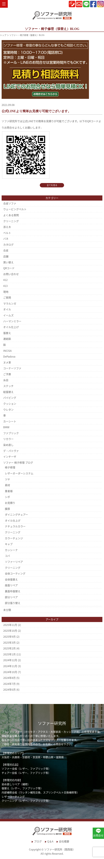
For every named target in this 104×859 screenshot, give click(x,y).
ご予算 (7, 374)
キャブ (9, 544)
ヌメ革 (7, 362)
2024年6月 (9, 689)
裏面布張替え (12, 591)
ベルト (7, 233)
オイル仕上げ (11, 327)
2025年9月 (9, 636)
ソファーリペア (14, 562)
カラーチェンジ (14, 538)
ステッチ (8, 386)
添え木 (7, 227)
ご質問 (7, 297)
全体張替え (11, 579)
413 (5, 286)
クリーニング (11, 221)
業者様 (9, 491)
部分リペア (11, 597)
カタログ (8, 244)
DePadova (9, 356)
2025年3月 (9, 642)
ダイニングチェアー (16, 514)
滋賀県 (60, 757)
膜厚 (7, 509)
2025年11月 (10, 625)
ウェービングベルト (15, 209)
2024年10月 (10, 672)
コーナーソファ (12, 368)
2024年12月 (10, 660)
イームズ (8, 315)
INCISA (7, 351)
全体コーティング (15, 573)
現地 (5, 292)
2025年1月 (9, 654)
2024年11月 (10, 666)
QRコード (9, 268)
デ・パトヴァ (11, 451)
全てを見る (52, 185)
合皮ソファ (9, 203)
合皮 (5, 250)
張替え (7, 333)
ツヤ (7, 479)
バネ (5, 239)
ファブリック (11, 433)
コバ (7, 556)
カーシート (9, 421)
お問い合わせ (11, 274)
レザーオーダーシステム (19, 473)
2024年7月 (9, 684)
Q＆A (50, 841)
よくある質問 (11, 215)
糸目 (5, 380)
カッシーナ (11, 550)
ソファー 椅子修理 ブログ (18, 462)
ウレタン (8, 409)
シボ (7, 497)
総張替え (8, 392)
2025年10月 (10, 630)
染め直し (8, 445)
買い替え (8, 262)
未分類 (7, 610)
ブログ (38, 841)
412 (5, 280)
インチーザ (9, 456)
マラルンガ (9, 303)
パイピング (9, 398)
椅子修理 (10, 467)
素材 (7, 485)
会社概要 (64, 841)
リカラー (8, 439)
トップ (3, 35)
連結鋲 (7, 339)
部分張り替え (12, 603)
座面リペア (11, 585)
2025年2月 (9, 648)
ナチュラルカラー (15, 526)
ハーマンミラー (12, 321)
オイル (7, 309)
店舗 (5, 256)
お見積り (10, 503)
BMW (6, 427)
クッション (9, 404)
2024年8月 (9, 678)
